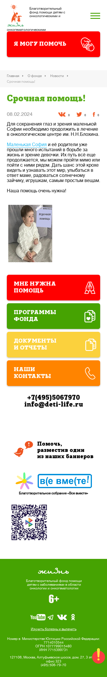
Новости (57, 76)
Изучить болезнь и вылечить (53, 629)
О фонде (35, 76)
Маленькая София (27, 144)
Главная (13, 76)
